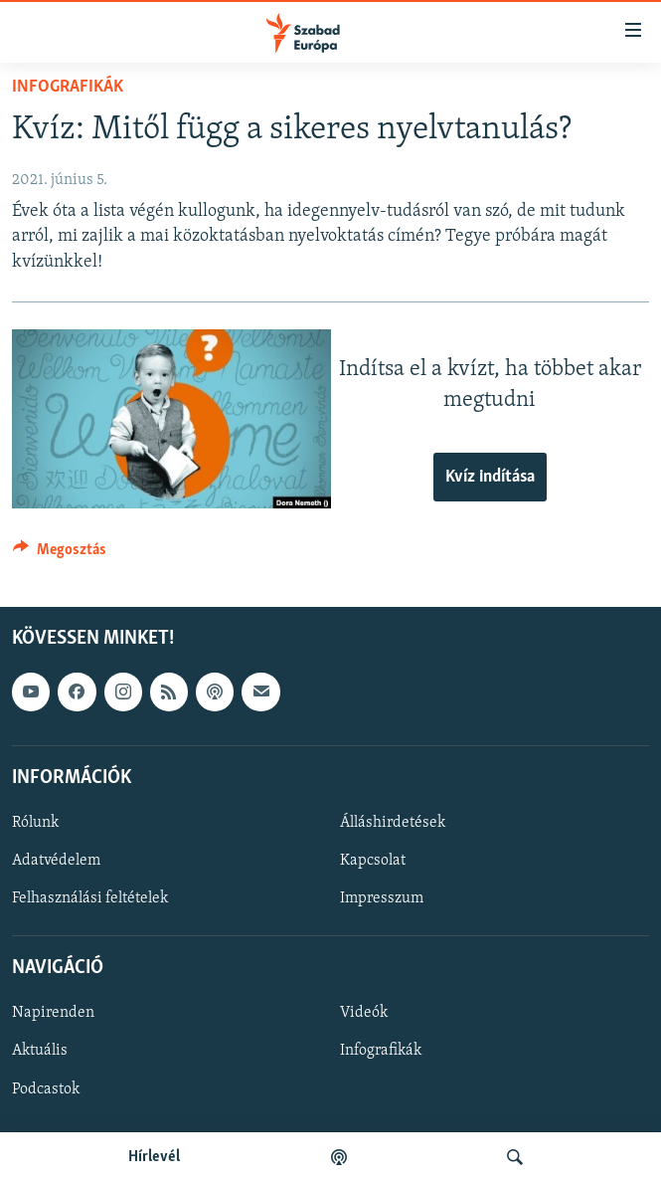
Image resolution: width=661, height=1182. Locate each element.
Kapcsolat (373, 861)
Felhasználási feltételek (90, 898)
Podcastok (46, 1089)
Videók (364, 1014)
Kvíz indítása (490, 477)
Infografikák (67, 87)
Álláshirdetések (392, 823)
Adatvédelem (56, 861)
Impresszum (381, 898)
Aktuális (40, 1052)
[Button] (59, 554)
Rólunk (35, 823)
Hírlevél (154, 1157)
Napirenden (53, 1014)
